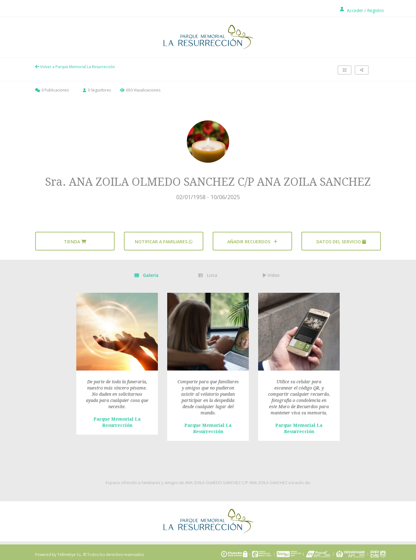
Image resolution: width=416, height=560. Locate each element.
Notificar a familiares (163, 242)
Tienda (75, 242)
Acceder (355, 10)
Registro (375, 10)
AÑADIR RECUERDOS (252, 242)
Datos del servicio (341, 242)
